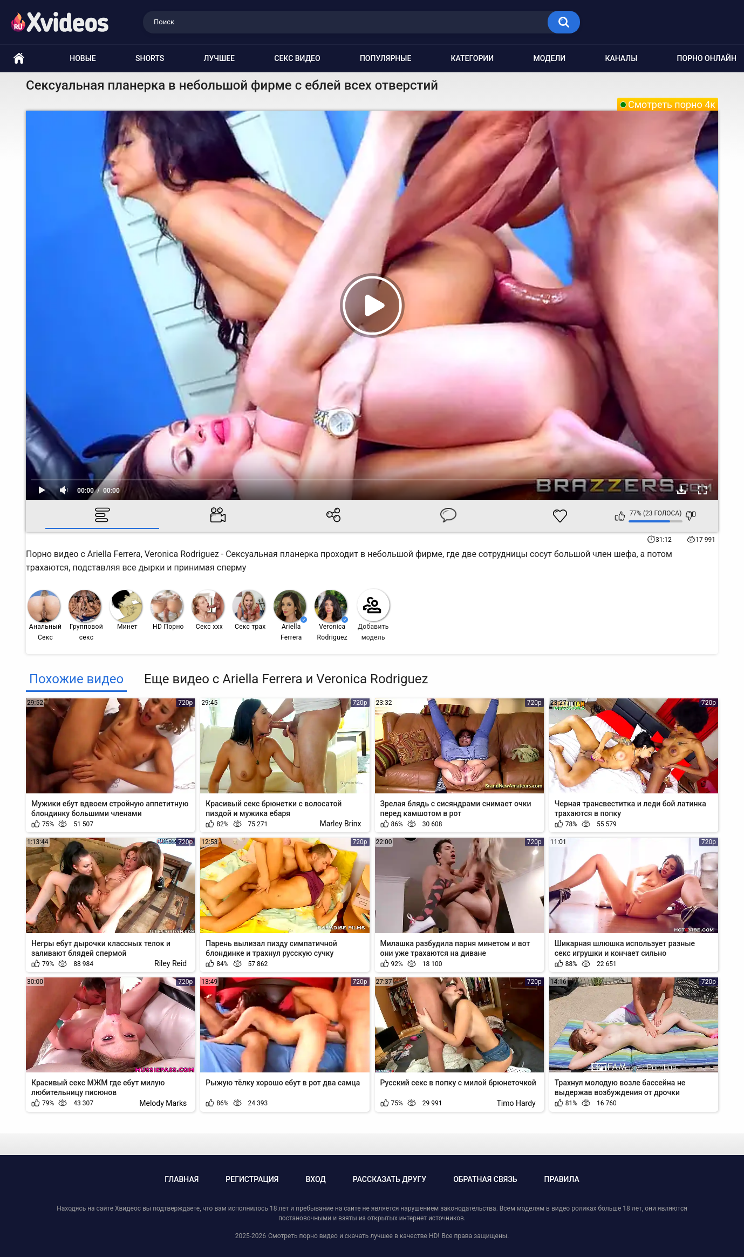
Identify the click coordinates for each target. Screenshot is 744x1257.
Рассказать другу (389, 1179)
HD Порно (167, 610)
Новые (82, 58)
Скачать (681, 490)
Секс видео (297, 58)
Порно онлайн (706, 58)
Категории (472, 58)
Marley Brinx (340, 823)
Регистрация (252, 1179)
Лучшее (219, 58)
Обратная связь (485, 1179)
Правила (561, 1179)
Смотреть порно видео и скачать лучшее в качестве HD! (353, 1236)
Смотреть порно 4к (671, 104)
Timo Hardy (516, 1103)
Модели (549, 58)
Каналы (621, 58)
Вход (315, 1179)
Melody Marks (163, 1103)
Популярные (385, 58)
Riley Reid (170, 963)
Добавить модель (373, 615)
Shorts (149, 58)
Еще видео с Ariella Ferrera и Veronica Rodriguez (286, 679)
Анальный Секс (45, 615)
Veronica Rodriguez (331, 615)
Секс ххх (208, 610)
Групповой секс (86, 615)
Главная (182, 1179)
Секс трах (249, 610)
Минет (126, 610)
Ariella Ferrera (290, 615)
